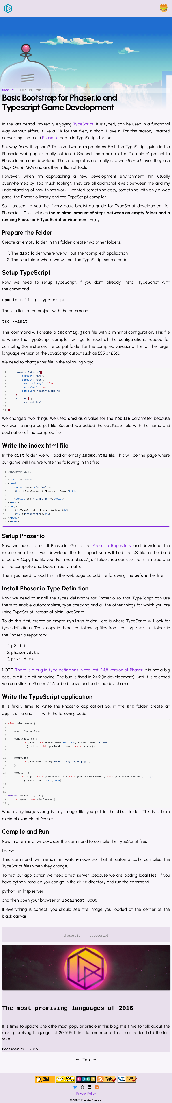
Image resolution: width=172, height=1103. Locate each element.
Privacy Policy (86, 1095)
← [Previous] (77, 1067)
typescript (99, 944)
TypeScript (83, 121)
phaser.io (71, 944)
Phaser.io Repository (111, 548)
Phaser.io (50, 135)
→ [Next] (94, 1067)
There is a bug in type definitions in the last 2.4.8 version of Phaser (78, 672)
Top (86, 1067)
